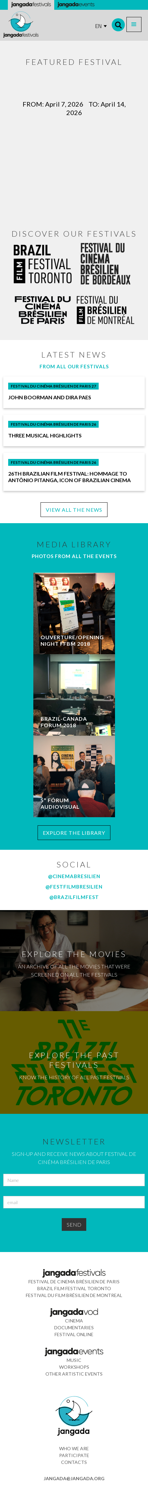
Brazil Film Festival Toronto (74, 1288)
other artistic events (74, 1374)
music (74, 1360)
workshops (74, 1367)
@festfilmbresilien (74, 887)
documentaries (74, 1327)
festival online (74, 1334)
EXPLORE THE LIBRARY (74, 833)
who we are (74, 1448)
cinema (74, 1320)
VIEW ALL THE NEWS (74, 510)
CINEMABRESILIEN (76, 876)
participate (74, 1455)
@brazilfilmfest (74, 897)
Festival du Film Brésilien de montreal (74, 1295)
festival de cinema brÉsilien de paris (74, 1281)
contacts (74, 1462)
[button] (133, 24)
